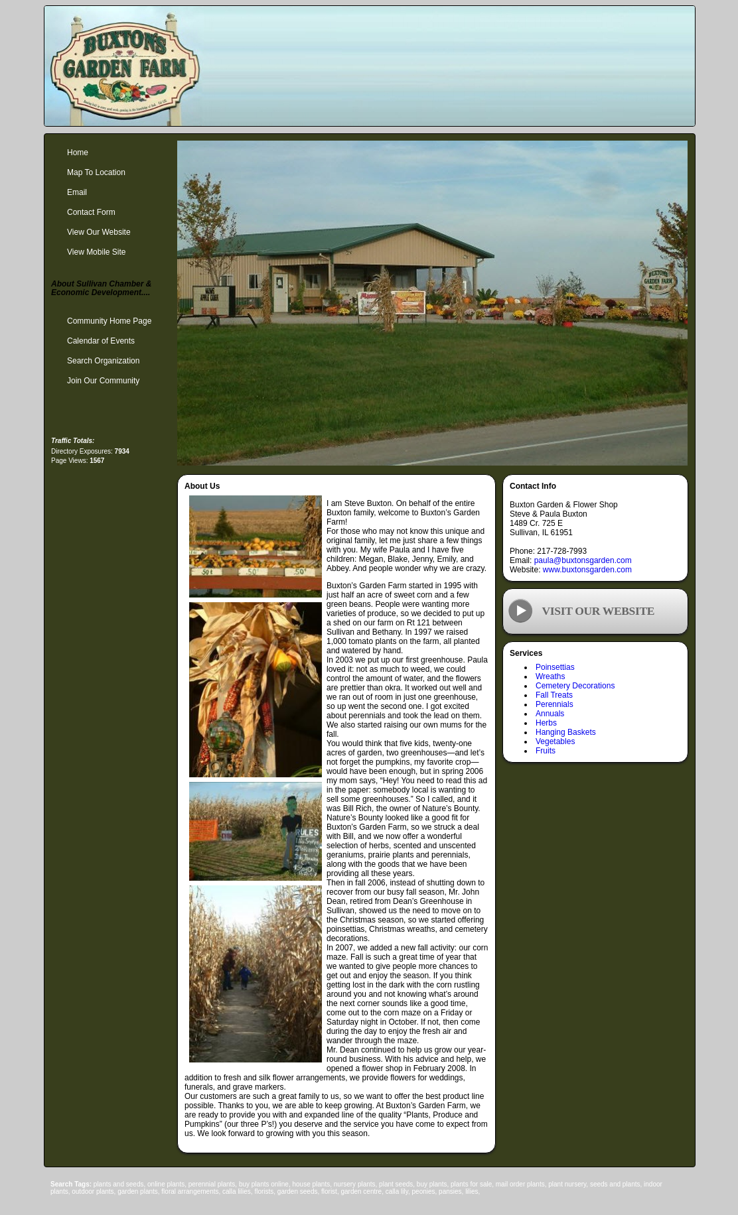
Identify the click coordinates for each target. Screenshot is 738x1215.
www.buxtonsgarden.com (587, 569)
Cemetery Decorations (575, 685)
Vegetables (555, 741)
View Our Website (99, 232)
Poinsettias (555, 667)
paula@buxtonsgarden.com (583, 560)
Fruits (545, 750)
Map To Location (96, 172)
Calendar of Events (101, 341)
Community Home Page (109, 321)
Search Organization (103, 360)
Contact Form (91, 212)
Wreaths (550, 676)
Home (77, 152)
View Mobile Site (96, 252)
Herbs (546, 723)
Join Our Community (103, 380)
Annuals (550, 713)
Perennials (554, 704)
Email (77, 192)
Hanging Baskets (566, 732)
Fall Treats (554, 695)
